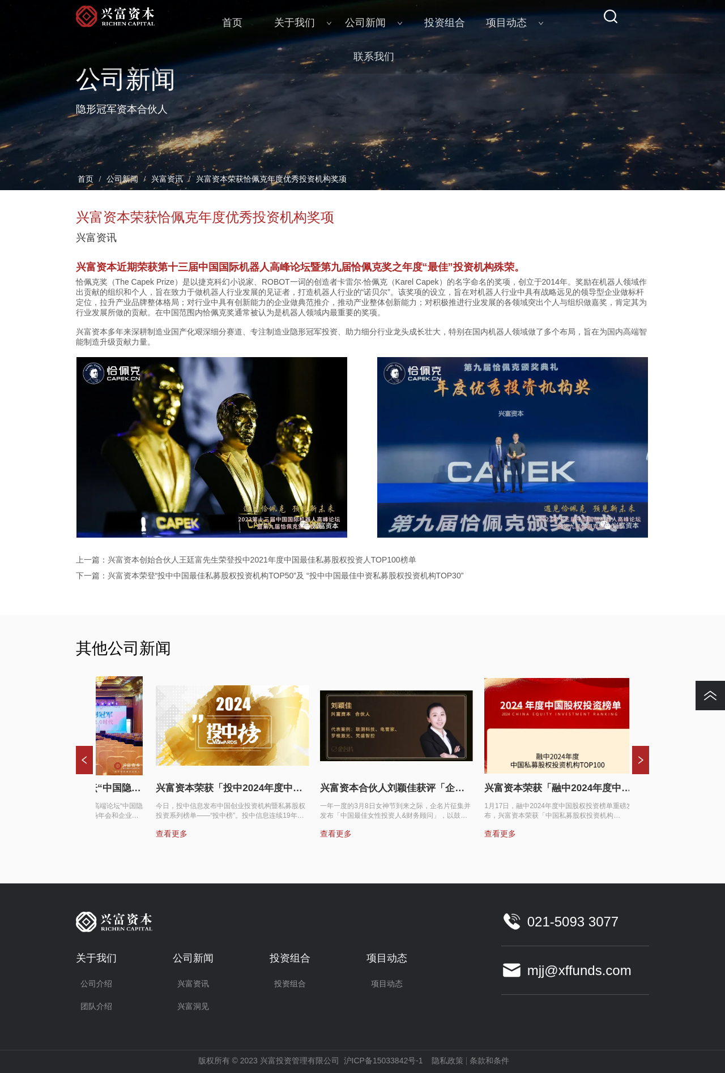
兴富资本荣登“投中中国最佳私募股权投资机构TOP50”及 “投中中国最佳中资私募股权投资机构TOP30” (286, 575)
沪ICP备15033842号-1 (383, 1060)
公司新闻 (122, 179)
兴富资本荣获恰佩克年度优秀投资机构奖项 (270, 179)
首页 (86, 179)
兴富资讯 (167, 179)
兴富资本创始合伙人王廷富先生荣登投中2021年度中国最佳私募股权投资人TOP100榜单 (262, 559)
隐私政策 (447, 1060)
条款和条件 (489, 1060)
